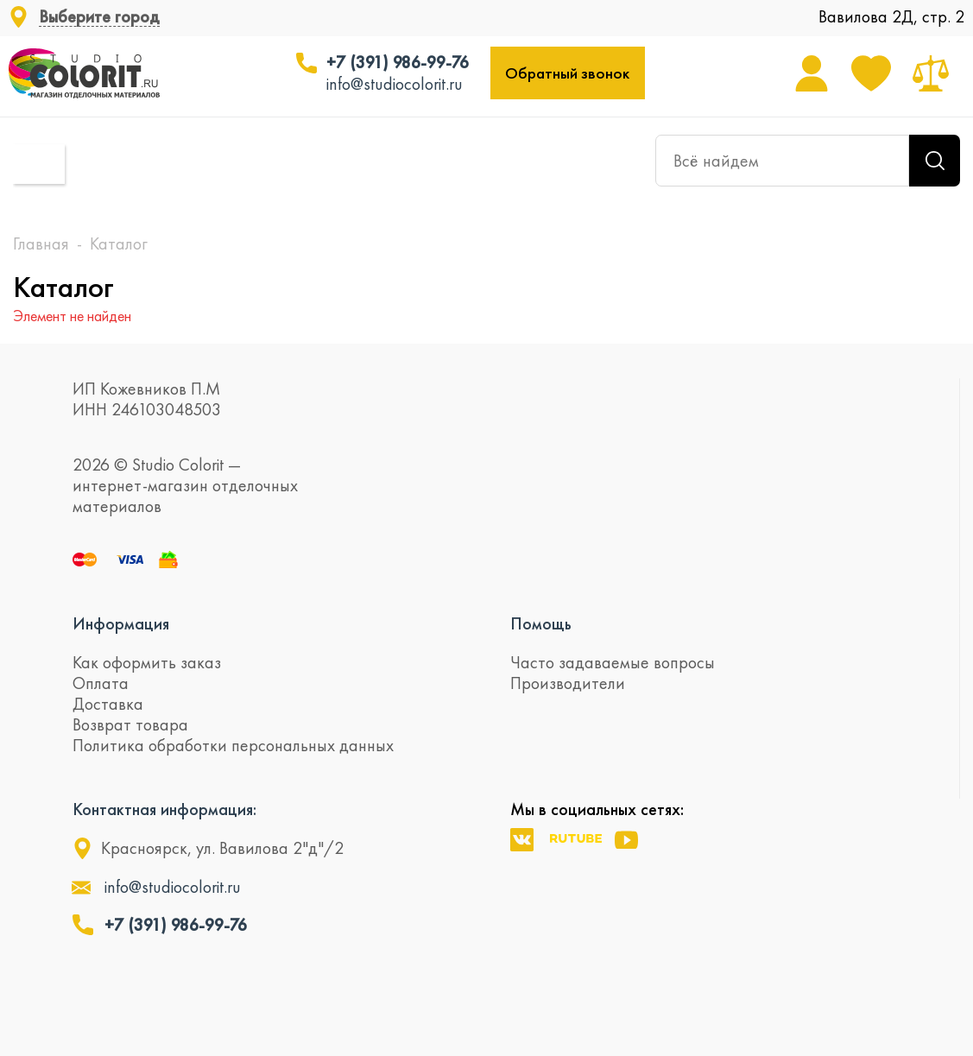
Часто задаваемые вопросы (612, 662)
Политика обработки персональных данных (233, 745)
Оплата (101, 683)
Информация (121, 623)
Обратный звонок (567, 73)
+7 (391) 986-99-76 (397, 62)
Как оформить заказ (147, 662)
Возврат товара (130, 724)
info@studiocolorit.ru (394, 83)
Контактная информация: (164, 809)
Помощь (541, 623)
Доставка (108, 703)
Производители (567, 683)
